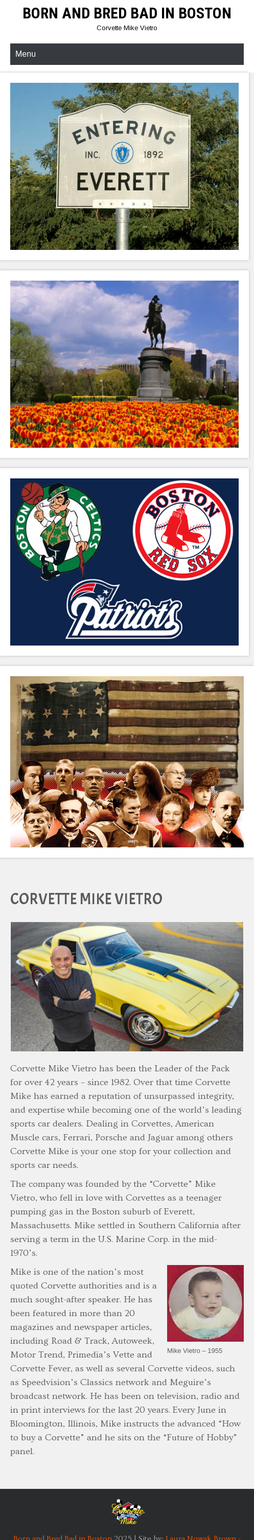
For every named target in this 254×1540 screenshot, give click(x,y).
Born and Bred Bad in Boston (127, 13)
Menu (25, 54)
